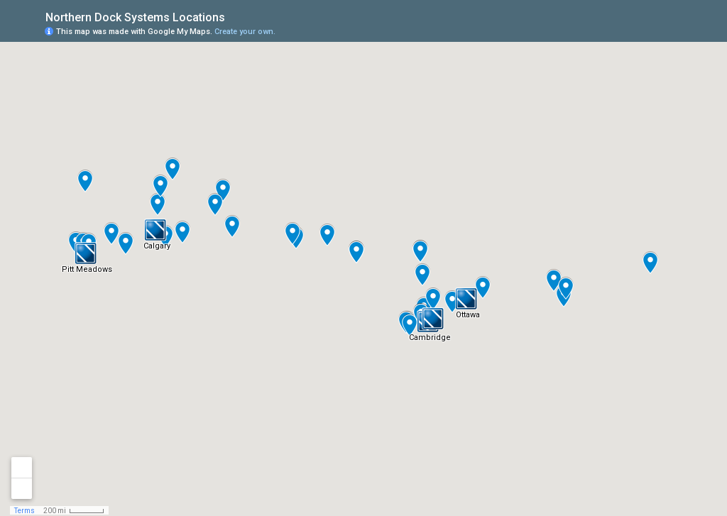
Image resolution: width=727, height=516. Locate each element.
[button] (155, 230)
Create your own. (244, 31)
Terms (24, 511)
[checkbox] (236, 16)
